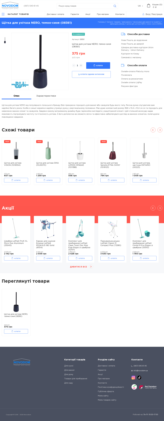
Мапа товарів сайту (107, 400)
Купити (98, 65)
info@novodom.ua (139, 370)
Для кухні (68, 366)
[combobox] (141, 6)
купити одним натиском (91, 74)
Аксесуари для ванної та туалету (146, 22)
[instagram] (133, 377)
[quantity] (77, 65)
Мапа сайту (103, 396)
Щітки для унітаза (117, 24)
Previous (153, 130)
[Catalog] (15, 14)
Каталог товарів (113, 22)
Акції (87, 14)
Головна (101, 22)
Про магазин (103, 14)
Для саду (68, 383)
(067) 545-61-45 (31, 6)
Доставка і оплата (55, 14)
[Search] (115, 6)
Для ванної (126, 22)
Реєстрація (157, 14)
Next (160, 130)
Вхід (148, 14)
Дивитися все (78, 267)
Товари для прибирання (75, 379)
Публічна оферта (106, 391)
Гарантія (75, 14)
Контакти (119, 14)
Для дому (68, 374)
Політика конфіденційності (111, 387)
